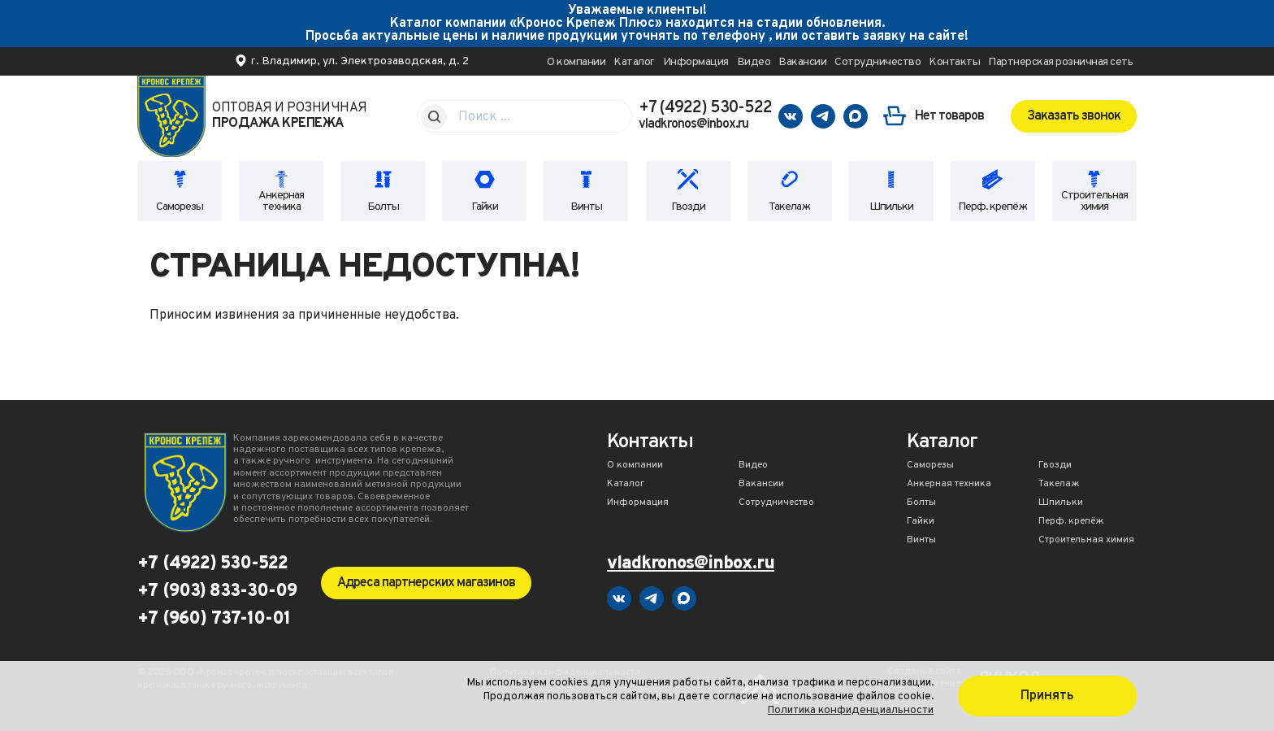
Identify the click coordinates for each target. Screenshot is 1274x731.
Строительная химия (1094, 201)
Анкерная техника (281, 201)
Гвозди (688, 207)
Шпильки (891, 207)
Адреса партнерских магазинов (426, 583)
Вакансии (802, 62)
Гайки (484, 207)
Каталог (634, 62)
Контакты (954, 62)
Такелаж (789, 207)
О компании (576, 62)
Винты (586, 207)
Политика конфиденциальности (851, 710)
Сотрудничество (877, 62)
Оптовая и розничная (289, 116)
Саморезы (179, 207)
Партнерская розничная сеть (1060, 62)
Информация (696, 62)
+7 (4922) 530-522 (705, 108)
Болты (383, 207)
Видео (754, 62)
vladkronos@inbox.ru (693, 124)
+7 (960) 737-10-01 (213, 619)
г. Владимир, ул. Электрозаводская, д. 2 (360, 61)
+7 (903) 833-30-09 (217, 592)
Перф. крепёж (992, 207)
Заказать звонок (1073, 116)
